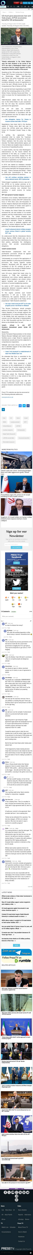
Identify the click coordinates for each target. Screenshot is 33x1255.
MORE (16, 945)
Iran (4, 418)
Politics (11, 12)
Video (19, 1206)
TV (2, 1223)
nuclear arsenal (15, 422)
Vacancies (21, 1236)
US (11, 418)
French (25, 3)
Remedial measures (8, 442)
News (4, 12)
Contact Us (21, 1241)
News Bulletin (22, 1210)
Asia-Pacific (8, 1214)
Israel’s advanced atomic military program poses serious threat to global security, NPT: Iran (18, 231)
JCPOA (18, 426)
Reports (20, 1214)
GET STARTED (16, 547)
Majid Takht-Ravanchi (9, 434)
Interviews (27, 1214)
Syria (18, 418)
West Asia (8, 1210)
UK (2, 1214)
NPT (25, 422)
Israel (25, 418)
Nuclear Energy (20, 12)
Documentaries (6, 1232)
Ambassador (21, 430)
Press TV (20, 1223)
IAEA (4, 422)
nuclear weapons (8, 430)
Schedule (12, 1227)
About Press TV (23, 1227)
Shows (27, 1219)
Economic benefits (24, 438)
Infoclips (21, 1219)
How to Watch (22, 1232)
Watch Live (5, 1227)
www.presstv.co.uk (7, 397)
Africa (3, 1219)
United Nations (7, 426)
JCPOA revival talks (8, 438)
